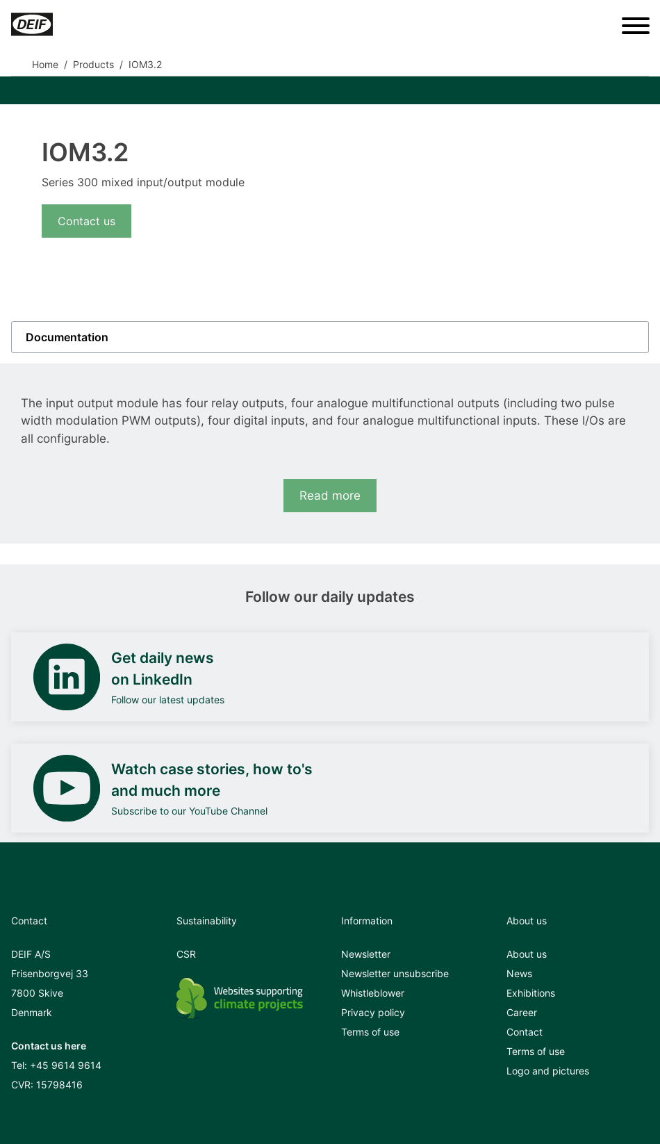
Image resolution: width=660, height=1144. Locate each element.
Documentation (67, 337)
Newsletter (365, 954)
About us (526, 954)
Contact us (86, 221)
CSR (186, 954)
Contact (524, 1032)
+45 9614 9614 (65, 1065)
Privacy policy (373, 1012)
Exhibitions (530, 993)
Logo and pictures (547, 1071)
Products (93, 64)
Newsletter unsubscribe (395, 973)
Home (45, 64)
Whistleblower (372, 993)
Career (521, 1012)
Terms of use (370, 1032)
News (519, 973)
